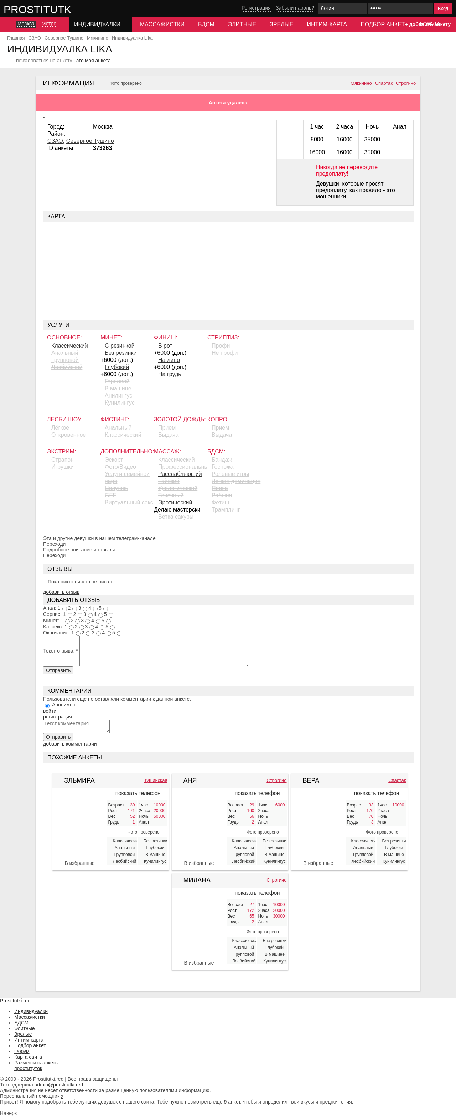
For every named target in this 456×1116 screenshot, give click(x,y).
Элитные (242, 24)
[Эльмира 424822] (80, 827)
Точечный (170, 495)
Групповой (65, 360)
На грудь (169, 374)
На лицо (169, 360)
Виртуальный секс (129, 502)
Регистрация (256, 8)
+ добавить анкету (428, 24)
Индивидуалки (31, 1011)
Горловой (117, 381)
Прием (167, 428)
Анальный (64, 353)
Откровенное (68, 435)
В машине (118, 388)
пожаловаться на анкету (44, 60)
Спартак (384, 83)
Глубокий (117, 367)
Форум (22, 1051)
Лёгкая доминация (236, 481)
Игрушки (62, 467)
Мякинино (361, 83)
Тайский (169, 481)
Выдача (168, 435)
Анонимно (64, 704)
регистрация (57, 717)
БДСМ (206, 24)
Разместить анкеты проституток (36, 1065)
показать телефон (137, 793)
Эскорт (114, 460)
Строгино (406, 83)
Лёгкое (60, 428)
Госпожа (222, 467)
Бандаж (222, 460)
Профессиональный (182, 467)
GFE (110, 495)
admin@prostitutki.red (59, 1085)
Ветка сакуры (175, 517)
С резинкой (120, 346)
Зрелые (281, 24)
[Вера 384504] (318, 827)
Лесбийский (66, 367)
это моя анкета (93, 60)
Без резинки (120, 353)
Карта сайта (28, 1057)
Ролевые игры (230, 474)
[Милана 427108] (199, 927)
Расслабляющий (180, 474)
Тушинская (155, 780)
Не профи (225, 353)
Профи (221, 346)
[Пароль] (400, 8)
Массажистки (162, 24)
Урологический (177, 488)
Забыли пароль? (295, 8)
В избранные (79, 863)
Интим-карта (327, 24)
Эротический (175, 502)
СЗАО (55, 141)
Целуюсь (116, 488)
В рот (165, 346)
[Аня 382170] (199, 827)
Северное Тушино (90, 141)
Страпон (62, 460)
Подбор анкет (383, 24)
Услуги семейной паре (127, 477)
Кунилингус (120, 403)
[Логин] (342, 8)
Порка (220, 488)
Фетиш (220, 502)
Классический (69, 346)
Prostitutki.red (52, 9)
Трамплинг (226, 510)
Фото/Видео (120, 467)
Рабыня (222, 495)
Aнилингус (118, 396)
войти (49, 711)
